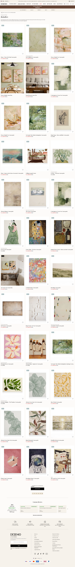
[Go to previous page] (33, 493)
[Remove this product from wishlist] (22, 53)
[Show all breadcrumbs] (2, 12)
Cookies (53, 543)
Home (54, 3)
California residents (55, 550)
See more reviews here (37, 515)
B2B (64, 3)
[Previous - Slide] (18, 509)
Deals (41, 3)
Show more (37, 488)
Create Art (28, 3)
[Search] (68, 4)
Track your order (55, 537)
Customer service (55, 535)
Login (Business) (37, 549)
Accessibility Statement (38, 541)
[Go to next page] (42, 493)
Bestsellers (49, 3)
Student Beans (37, 543)
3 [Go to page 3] (38, 493)
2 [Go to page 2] (36, 493)
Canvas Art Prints (21, 3)
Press (35, 535)
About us (36, 534)
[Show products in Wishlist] (71, 4)
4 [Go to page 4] (40, 493)
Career (35, 537)
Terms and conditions (56, 539)
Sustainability (36, 539)
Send (19, 545)
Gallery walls (60, 3)
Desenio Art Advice (55, 534)
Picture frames (35, 3)
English (7, 1)
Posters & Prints (12, 3)
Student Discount (37, 544)
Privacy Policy (17, 548)
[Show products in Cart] (73, 4)
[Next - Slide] (67, 509)
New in (44, 3)
